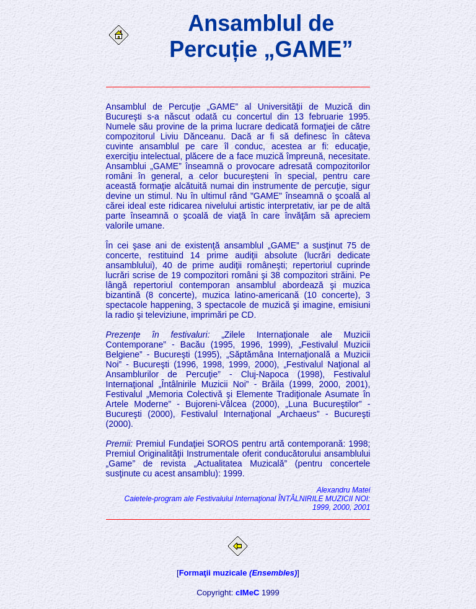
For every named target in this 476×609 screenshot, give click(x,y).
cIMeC (247, 592)
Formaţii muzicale (238, 572)
